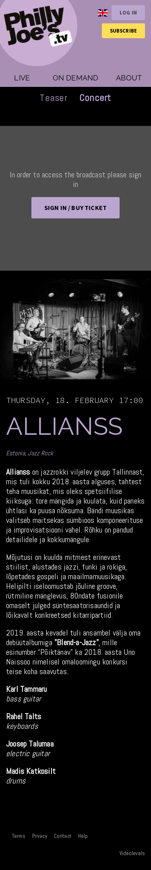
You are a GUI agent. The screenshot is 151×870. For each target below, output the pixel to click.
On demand (76, 78)
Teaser (53, 97)
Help (83, 836)
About (129, 78)
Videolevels (132, 853)
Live (22, 78)
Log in (128, 12)
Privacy (39, 836)
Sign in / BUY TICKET (75, 208)
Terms (18, 836)
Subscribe (123, 30)
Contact (62, 836)
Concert (95, 97)
